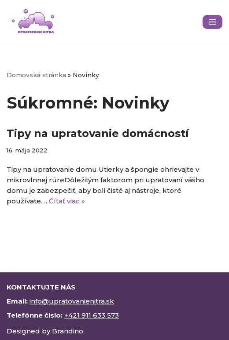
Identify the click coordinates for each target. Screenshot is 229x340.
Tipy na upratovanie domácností (98, 133)
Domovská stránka (36, 75)
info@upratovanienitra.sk (72, 301)
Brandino (67, 331)
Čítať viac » (67, 201)
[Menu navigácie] (212, 22)
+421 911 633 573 (91, 315)
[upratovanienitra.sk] (33, 21)
